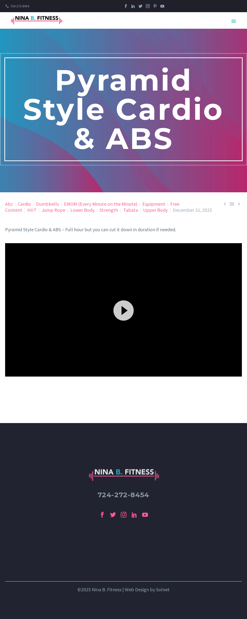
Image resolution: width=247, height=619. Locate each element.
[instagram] (124, 515)
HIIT (32, 210)
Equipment (153, 204)
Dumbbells (47, 204)
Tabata (130, 210)
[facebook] (102, 515)
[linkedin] (134, 515)
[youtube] (145, 515)
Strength (109, 210)
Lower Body (82, 210)
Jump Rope (53, 210)
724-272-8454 (19, 6)
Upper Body (155, 210)
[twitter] (113, 515)
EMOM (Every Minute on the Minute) (100, 204)
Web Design (137, 589)
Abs (9, 204)
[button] (123, 310)
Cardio (24, 204)
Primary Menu (233, 21)
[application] (123, 309)
